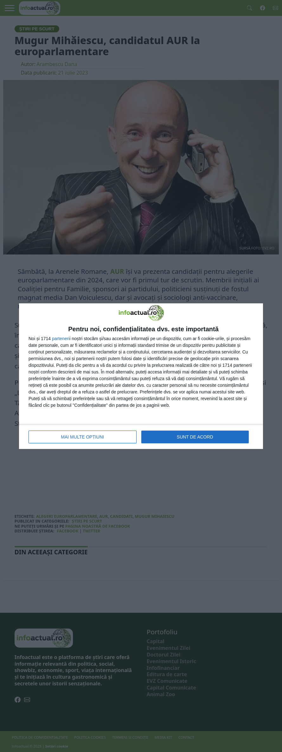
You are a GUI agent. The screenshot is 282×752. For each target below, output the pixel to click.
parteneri (60, 338)
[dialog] (141, 376)
